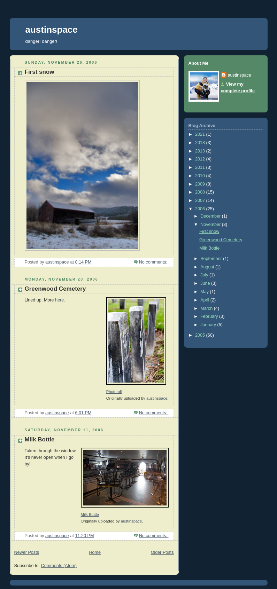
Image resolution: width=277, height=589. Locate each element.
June (205, 283)
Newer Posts (26, 552)
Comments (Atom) (59, 565)
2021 (200, 134)
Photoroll (114, 392)
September (211, 258)
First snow (39, 72)
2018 (200, 142)
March (207, 308)
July (204, 275)
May (205, 291)
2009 (200, 184)
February (209, 316)
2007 (200, 200)
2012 (200, 159)
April (205, 300)
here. (60, 300)
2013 (200, 151)
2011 (200, 167)
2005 (200, 335)
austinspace (51, 29)
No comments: (154, 262)
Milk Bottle (40, 439)
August (207, 267)
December (211, 216)
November (211, 224)
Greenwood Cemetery (55, 288)
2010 (200, 175)
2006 (200, 208)
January (208, 324)
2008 (200, 192)
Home (95, 552)
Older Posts (162, 552)
